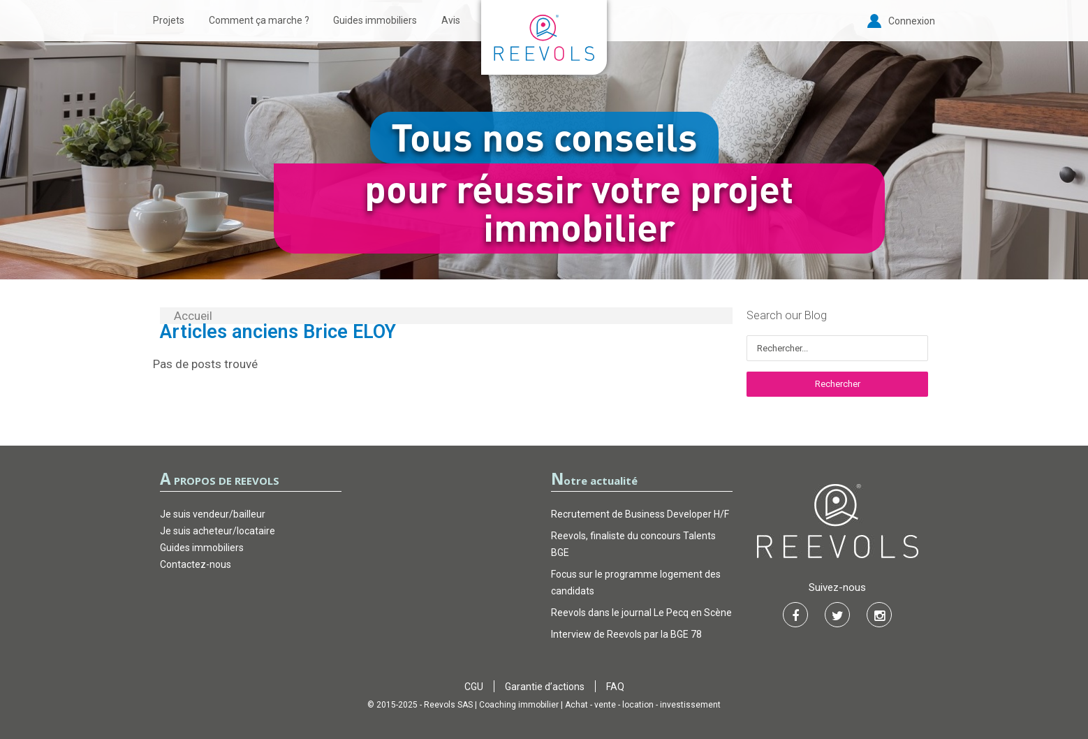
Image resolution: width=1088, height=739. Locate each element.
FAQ (615, 686)
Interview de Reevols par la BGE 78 (626, 634)
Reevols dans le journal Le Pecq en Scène (641, 612)
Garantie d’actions (545, 686)
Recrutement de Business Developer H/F (640, 514)
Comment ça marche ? (259, 20)
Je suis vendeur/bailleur (212, 514)
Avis (450, 20)
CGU (473, 686)
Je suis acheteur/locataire (217, 530)
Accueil (193, 316)
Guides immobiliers (375, 20)
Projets (168, 20)
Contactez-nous (195, 564)
